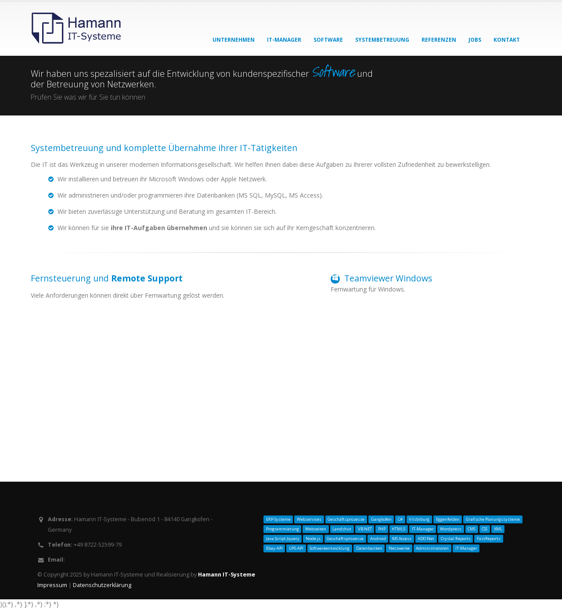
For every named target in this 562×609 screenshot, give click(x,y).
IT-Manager (284, 39)
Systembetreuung (382, 39)
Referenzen (439, 39)
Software (328, 39)
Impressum (52, 585)
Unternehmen (234, 39)
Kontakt (507, 39)
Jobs (474, 39)
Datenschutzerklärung (102, 585)
